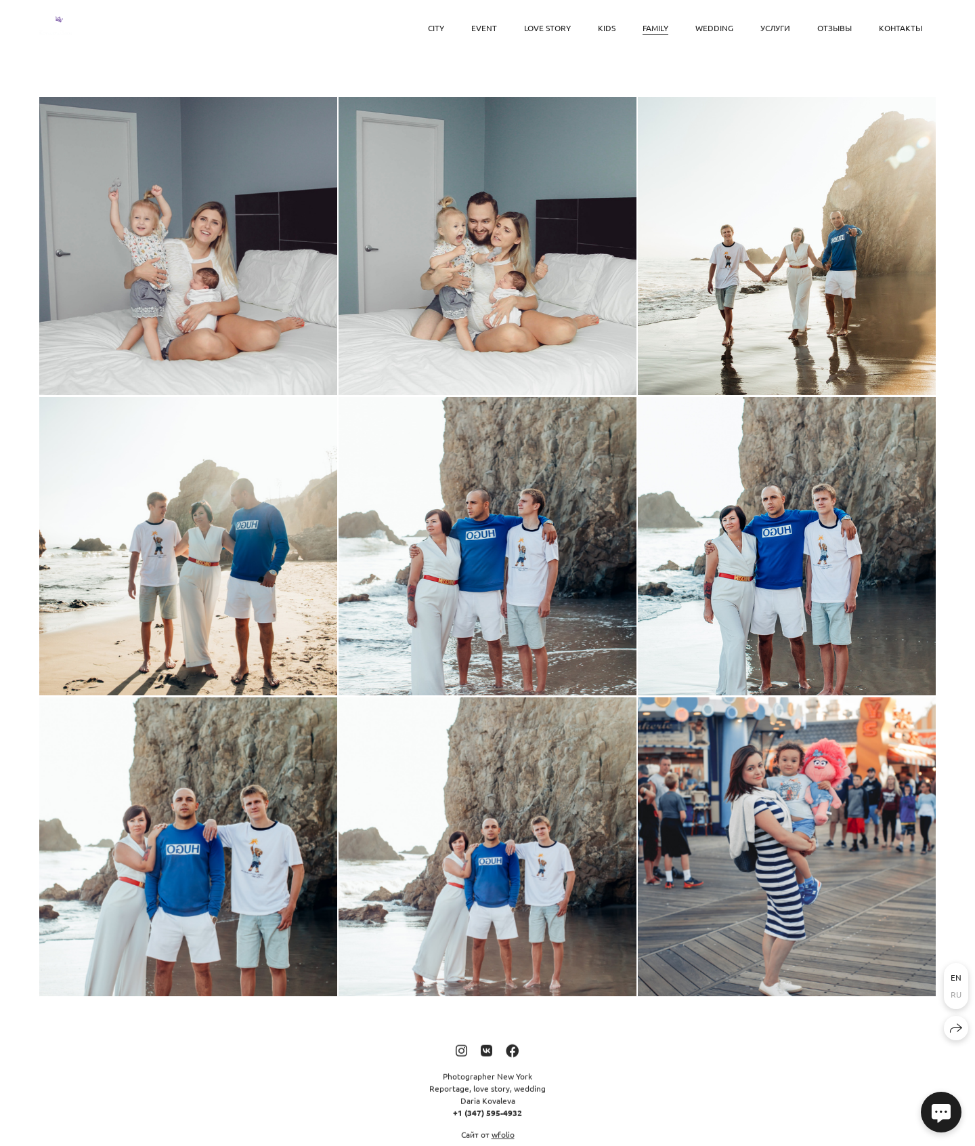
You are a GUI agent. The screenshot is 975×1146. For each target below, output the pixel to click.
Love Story (547, 27)
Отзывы (834, 27)
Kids (606, 27)
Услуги (775, 27)
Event (484, 27)
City (436, 27)
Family (655, 27)
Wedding (714, 27)
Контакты (900, 27)
